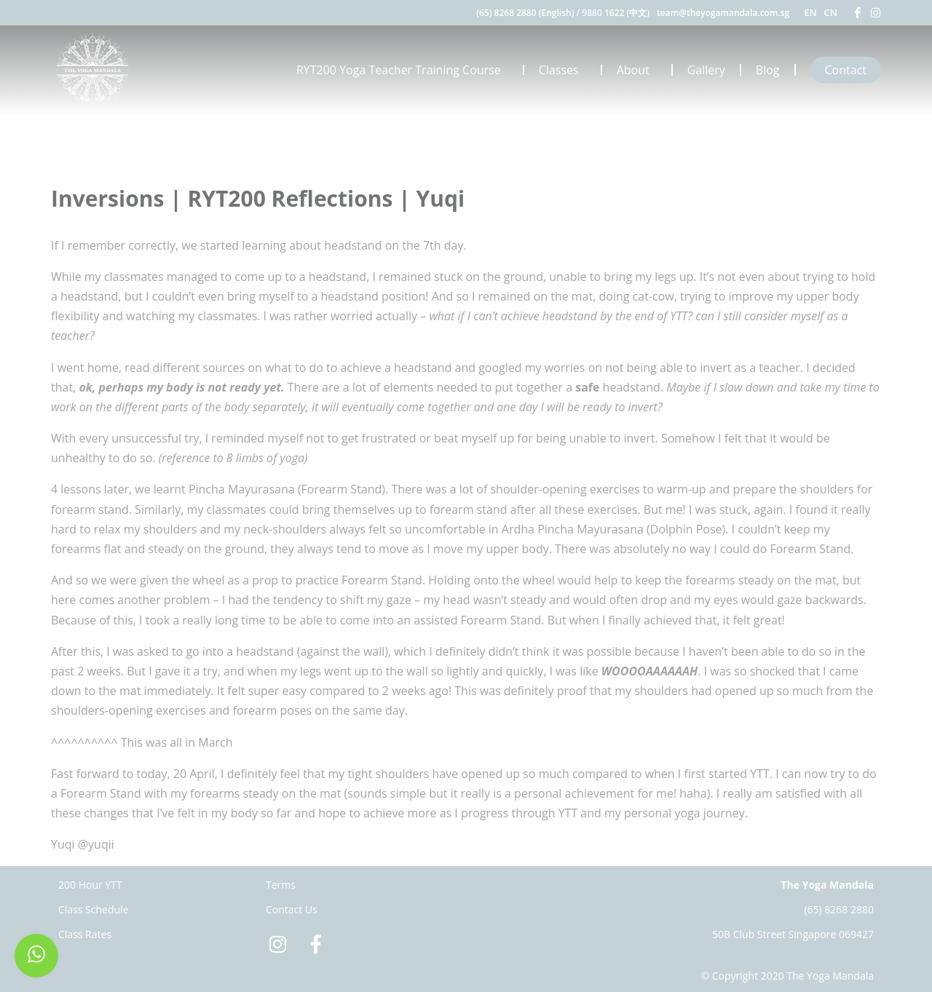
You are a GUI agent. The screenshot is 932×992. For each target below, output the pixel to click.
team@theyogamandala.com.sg (723, 13)
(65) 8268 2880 (839, 909)
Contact (845, 70)
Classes (562, 70)
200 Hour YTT (90, 885)
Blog (768, 70)
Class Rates (84, 934)
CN (830, 12)
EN (810, 12)
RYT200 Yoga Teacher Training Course (402, 70)
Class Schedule (93, 909)
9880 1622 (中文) (615, 13)
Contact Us (291, 909)
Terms (281, 885)
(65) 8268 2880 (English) (525, 13)
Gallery (706, 70)
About (637, 70)
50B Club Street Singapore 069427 (793, 934)
